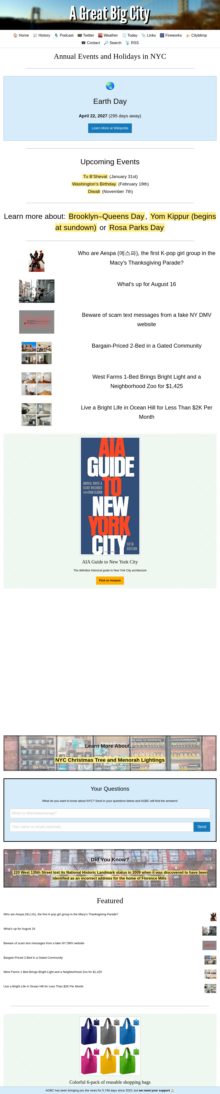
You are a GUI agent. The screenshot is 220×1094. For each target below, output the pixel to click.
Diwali (94, 191)
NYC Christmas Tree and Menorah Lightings (110, 760)
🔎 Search (113, 43)
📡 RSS (132, 43)
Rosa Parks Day (136, 227)
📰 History (41, 35)
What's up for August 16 (19, 928)
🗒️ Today (129, 35)
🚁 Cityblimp (196, 35)
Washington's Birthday (94, 184)
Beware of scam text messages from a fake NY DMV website (44, 943)
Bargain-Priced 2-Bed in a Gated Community (33, 957)
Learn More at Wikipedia (110, 128)
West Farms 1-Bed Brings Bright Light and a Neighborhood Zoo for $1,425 (53, 972)
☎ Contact (90, 43)
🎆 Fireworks (171, 35)
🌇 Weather (108, 35)
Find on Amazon (110, 580)
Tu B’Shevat (95, 176)
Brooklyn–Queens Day (106, 216)
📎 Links (148, 35)
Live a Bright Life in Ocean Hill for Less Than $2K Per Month (43, 986)
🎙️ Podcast (63, 35)
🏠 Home (21, 35)
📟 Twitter (85, 35)
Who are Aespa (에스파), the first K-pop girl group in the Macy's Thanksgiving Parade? (61, 914)
